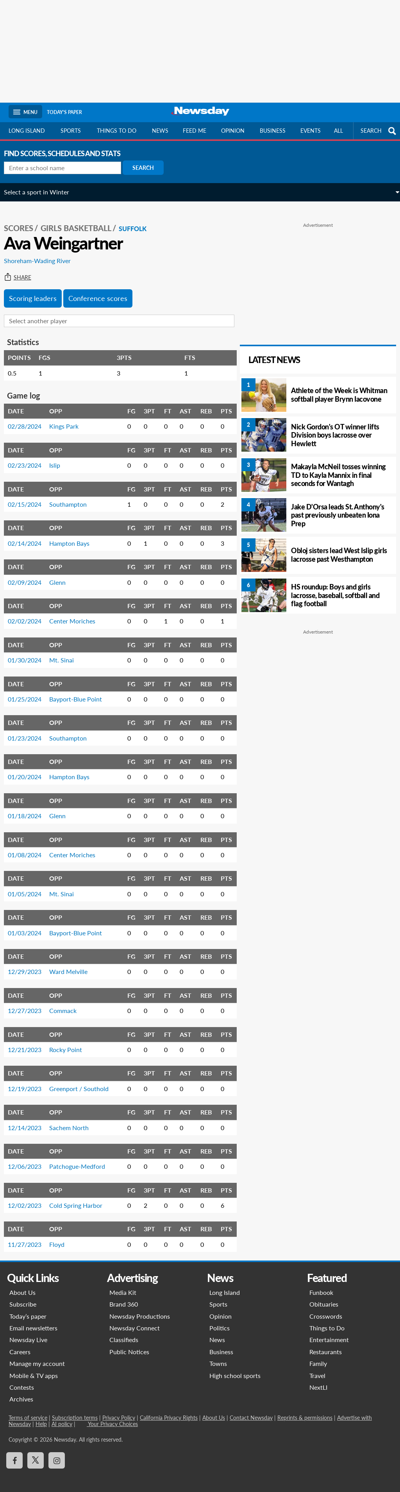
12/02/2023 (29, 1200)
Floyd (61, 1239)
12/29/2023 (29, 966)
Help (41, 1418)
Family (318, 1358)
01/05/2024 (29, 888)
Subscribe (22, 1298)
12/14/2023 (29, 1122)
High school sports (235, 1370)
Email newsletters (33, 1322)
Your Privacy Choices (112, 1418)
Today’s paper (27, 1310)
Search (148, 167)
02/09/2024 (29, 576)
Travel (317, 1370)
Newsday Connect (134, 1322)
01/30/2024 (29, 654)
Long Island (27, 130)
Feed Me (194, 130)
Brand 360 (123, 1298)
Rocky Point (70, 1044)
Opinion (233, 130)
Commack (67, 1005)
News (160, 130)
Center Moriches (77, 616)
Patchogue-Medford (82, 1160)
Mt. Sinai (66, 654)
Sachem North (73, 1122)
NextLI (318, 1381)
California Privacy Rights (169, 1412)
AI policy (62, 1418)
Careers (19, 1346)
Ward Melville (73, 966)
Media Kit (122, 1287)
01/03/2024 (29, 927)
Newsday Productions (139, 1310)
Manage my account (37, 1358)
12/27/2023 (29, 1005)
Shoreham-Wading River (42, 255)
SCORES (23, 223)
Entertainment (329, 1334)
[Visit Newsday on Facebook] (14, 1455)
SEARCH (379, 131)
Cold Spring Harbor (80, 1200)
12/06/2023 (29, 1160)
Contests (21, 1381)
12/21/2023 (29, 1044)
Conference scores (102, 292)
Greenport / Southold (83, 1083)
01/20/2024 (29, 771)
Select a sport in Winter (41, 192)
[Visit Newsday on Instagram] (56, 1455)
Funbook (321, 1287)
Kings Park (68, 421)
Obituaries (323, 1298)
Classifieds (123, 1334)
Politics (219, 1322)
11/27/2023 (29, 1239)
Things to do (116, 130)
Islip (59, 459)
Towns (218, 1358)
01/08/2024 (29, 849)
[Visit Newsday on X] (35, 1455)
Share (22, 272)
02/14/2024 (29, 537)
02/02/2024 (29, 616)
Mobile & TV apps (33, 1370)
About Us (22, 1287)
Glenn (62, 576)
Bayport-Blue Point (80, 693)
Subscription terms (75, 1412)
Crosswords (325, 1310)
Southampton (72, 498)
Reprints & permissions (304, 1412)
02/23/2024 (29, 459)
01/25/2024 (29, 693)
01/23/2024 (29, 732)
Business (273, 130)
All (338, 130)
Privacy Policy (118, 1412)
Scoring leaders (37, 292)
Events (310, 130)
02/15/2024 (29, 498)
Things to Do (327, 1322)
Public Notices (129, 1346)
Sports (71, 130)
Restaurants (325, 1346)
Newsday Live (28, 1334)
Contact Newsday (251, 1412)
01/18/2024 (29, 810)
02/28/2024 (29, 421)
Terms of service (28, 1412)
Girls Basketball (80, 223)
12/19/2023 (29, 1083)
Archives (21, 1394)
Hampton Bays (74, 537)
